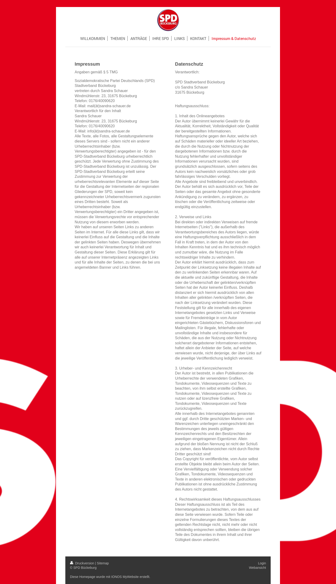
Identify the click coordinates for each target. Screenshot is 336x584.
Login (262, 563)
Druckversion (82, 563)
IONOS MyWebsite (125, 577)
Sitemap (103, 563)
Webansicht (257, 568)
